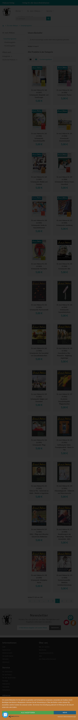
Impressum (60, 716)
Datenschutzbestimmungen (69, 716)
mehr (65, 713)
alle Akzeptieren (28, 713)
